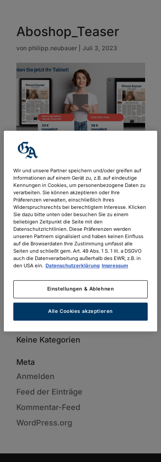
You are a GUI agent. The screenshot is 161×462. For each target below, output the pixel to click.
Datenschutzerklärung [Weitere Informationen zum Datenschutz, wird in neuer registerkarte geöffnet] (73, 266)
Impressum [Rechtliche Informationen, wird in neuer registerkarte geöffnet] (115, 266)
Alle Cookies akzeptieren (80, 311)
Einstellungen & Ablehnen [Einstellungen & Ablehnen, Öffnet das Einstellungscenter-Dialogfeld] (80, 289)
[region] (80, 231)
